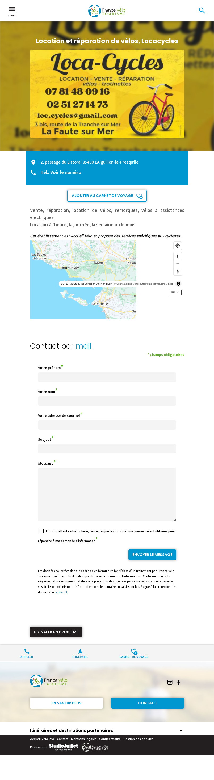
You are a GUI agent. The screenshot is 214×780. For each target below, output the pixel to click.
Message (45, 463)
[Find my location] (178, 246)
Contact (147, 712)
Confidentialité (110, 748)
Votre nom (46, 392)
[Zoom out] (178, 264)
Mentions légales (83, 748)
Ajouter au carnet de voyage (102, 195)
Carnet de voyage (133, 666)
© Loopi (170, 283)
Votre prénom (49, 368)
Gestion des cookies (138, 748)
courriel (61, 601)
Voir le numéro (65, 173)
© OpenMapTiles (123, 283)
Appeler (26, 666)
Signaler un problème (56, 641)
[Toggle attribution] (178, 284)
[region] (107, 279)
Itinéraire (80, 666)
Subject (44, 439)
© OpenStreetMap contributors (149, 283)
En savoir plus (66, 712)
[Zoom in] (178, 256)
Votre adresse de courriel (59, 416)
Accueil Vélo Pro (42, 748)
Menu (12, 11)
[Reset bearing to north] (178, 271)
